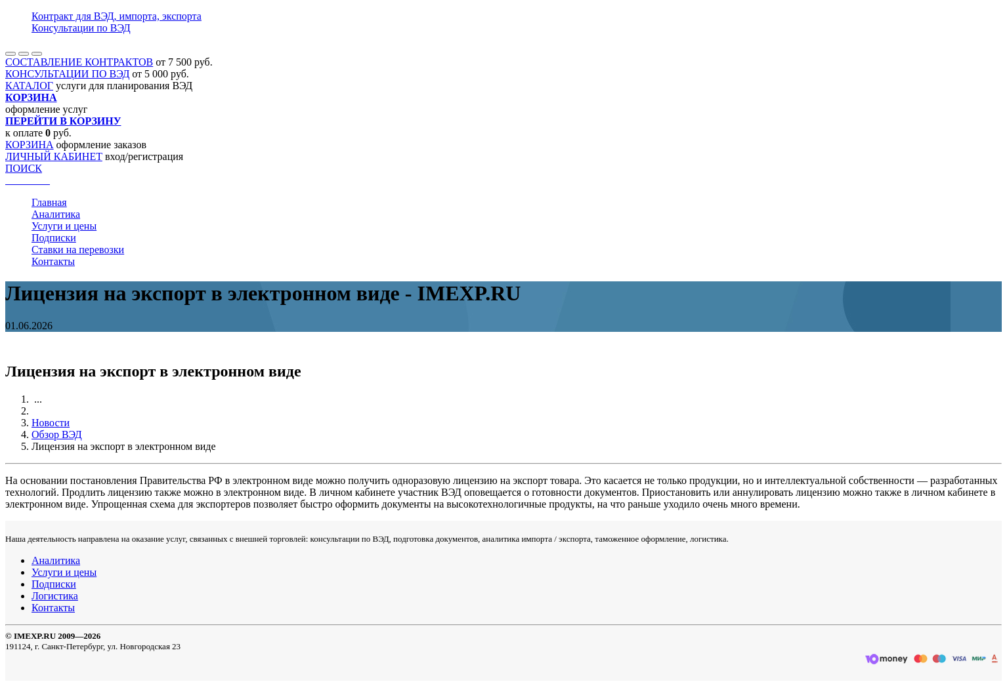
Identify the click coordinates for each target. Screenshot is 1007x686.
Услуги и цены (64, 226)
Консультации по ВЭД (81, 27)
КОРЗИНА (29, 144)
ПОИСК (23, 168)
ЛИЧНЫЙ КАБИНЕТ (53, 156)
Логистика (55, 595)
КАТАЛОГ (29, 85)
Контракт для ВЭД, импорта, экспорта (117, 16)
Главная (49, 202)
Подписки (54, 237)
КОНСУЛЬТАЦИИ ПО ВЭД (67, 73)
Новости (51, 422)
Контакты (53, 261)
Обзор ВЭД (57, 434)
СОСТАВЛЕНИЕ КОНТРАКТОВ (79, 62)
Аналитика (56, 214)
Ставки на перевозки (78, 249)
